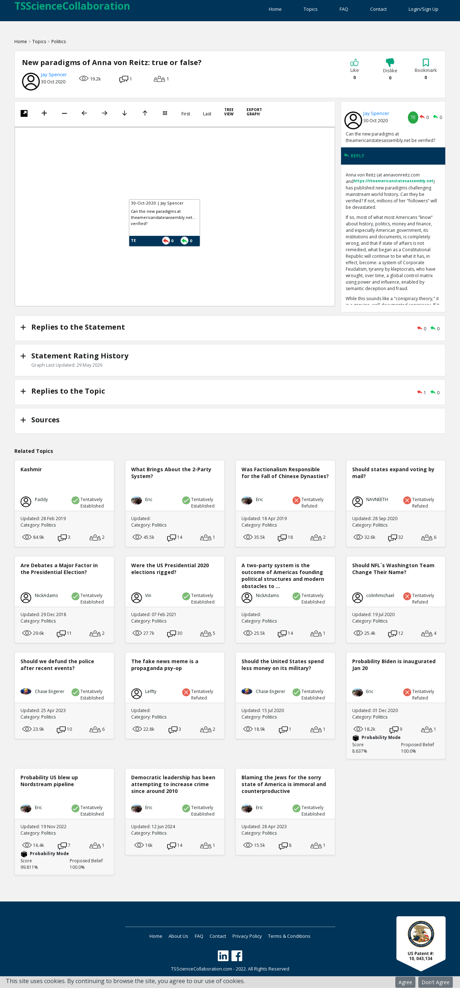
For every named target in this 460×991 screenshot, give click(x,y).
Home (242, 11)
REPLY (354, 160)
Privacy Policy (257, 940)
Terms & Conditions (306, 940)
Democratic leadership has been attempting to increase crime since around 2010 (173, 788)
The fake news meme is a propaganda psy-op (164, 668)
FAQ (327, 11)
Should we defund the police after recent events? (57, 668)
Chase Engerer (49, 695)
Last (207, 118)
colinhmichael (380, 599)
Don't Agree (436, 982)
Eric (148, 503)
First (185, 118)
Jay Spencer (54, 78)
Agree (405, 982)
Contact (370, 11)
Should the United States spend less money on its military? (283, 668)
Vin (148, 599)
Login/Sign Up (423, 11)
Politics (58, 46)
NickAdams (46, 599)
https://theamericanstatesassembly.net (393, 185)
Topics (286, 11)
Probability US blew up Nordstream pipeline (49, 785)
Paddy (41, 503)
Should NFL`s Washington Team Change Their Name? (393, 572)
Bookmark (426, 74)
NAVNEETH (377, 503)
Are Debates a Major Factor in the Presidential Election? (59, 572)
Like (354, 74)
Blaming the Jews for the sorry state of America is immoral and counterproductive (284, 788)
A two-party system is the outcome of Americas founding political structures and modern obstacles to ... (283, 579)
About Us (169, 940)
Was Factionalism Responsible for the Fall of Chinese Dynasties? (285, 476)
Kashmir (31, 473)
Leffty (150, 695)
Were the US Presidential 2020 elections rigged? (170, 572)
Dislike (390, 74)
